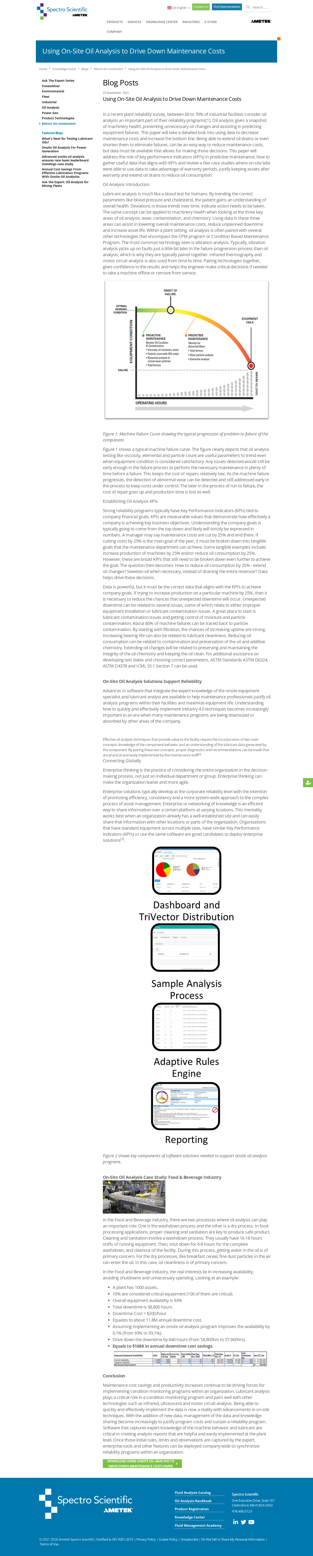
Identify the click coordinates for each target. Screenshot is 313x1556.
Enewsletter (51, 86)
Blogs (85, 69)
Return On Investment (108, 69)
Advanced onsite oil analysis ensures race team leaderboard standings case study (65, 160)
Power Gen (50, 113)
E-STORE (211, 22)
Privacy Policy (146, 1539)
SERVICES (134, 22)
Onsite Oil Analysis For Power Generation (64, 149)
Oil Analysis (50, 107)
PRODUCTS (115, 22)
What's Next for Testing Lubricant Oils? (67, 140)
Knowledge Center (64, 69)
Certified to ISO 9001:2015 (114, 1539)
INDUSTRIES (191, 22)
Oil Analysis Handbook (193, 1501)
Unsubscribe (189, 1539)
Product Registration (192, 1509)
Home (43, 69)
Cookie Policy (168, 1539)
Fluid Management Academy (198, 1525)
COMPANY (114, 32)
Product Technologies (58, 118)
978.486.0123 (242, 1511)
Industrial (49, 102)
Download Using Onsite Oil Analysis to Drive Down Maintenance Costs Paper (141, 1463)
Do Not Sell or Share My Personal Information (233, 1539)
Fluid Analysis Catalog (193, 1492)
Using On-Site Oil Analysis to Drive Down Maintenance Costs (166, 69)
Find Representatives (227, 6)
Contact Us (201, 6)
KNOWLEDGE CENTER (162, 22)
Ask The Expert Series (58, 80)
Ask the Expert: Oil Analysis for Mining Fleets (65, 184)
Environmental (53, 91)
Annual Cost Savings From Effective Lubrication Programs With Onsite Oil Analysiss (65, 173)
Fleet (45, 97)
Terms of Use (49, 1544)
